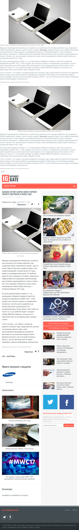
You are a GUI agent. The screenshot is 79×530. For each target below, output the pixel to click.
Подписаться (68, 425)
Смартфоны (11, 356)
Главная (18, 197)
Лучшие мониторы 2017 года (20, 421)
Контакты (67, 510)
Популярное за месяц (58, 328)
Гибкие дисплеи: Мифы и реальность (19, 449)
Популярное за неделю (58, 324)
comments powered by (15, 495)
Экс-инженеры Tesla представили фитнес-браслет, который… (65, 361)
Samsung (43, 50)
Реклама (74, 510)
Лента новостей (7, 197)
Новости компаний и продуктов (16, 366)
